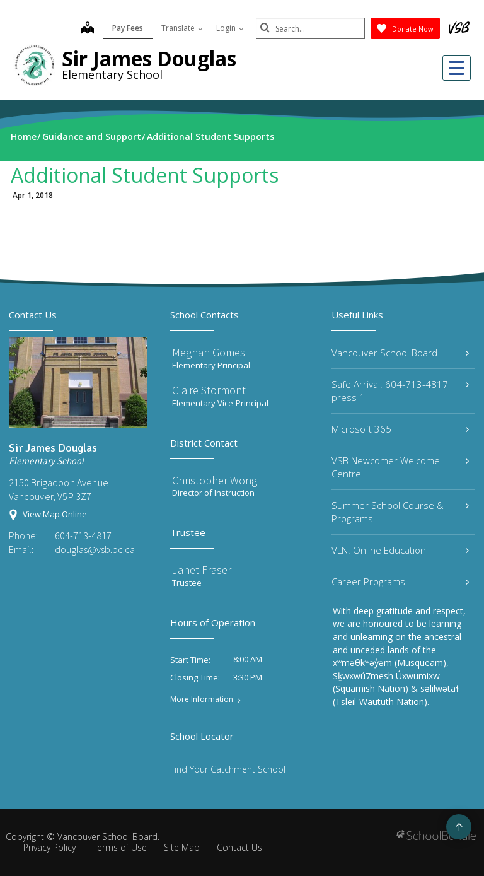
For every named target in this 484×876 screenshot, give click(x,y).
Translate (178, 28)
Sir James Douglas (149, 58)
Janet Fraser (201, 570)
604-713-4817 (83, 535)
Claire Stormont (209, 390)
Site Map (182, 847)
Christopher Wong (214, 480)
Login (225, 28)
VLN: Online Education (400, 550)
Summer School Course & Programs (400, 512)
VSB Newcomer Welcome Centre (400, 467)
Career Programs (400, 581)
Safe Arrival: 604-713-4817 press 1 (400, 391)
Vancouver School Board (400, 352)
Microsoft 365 (400, 429)
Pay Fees (123, 28)
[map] (83, 29)
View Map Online (55, 514)
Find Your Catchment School (227, 769)
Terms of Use (120, 847)
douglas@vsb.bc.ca (95, 549)
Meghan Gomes (208, 352)
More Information (201, 699)
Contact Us (239, 847)
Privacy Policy (49, 847)
